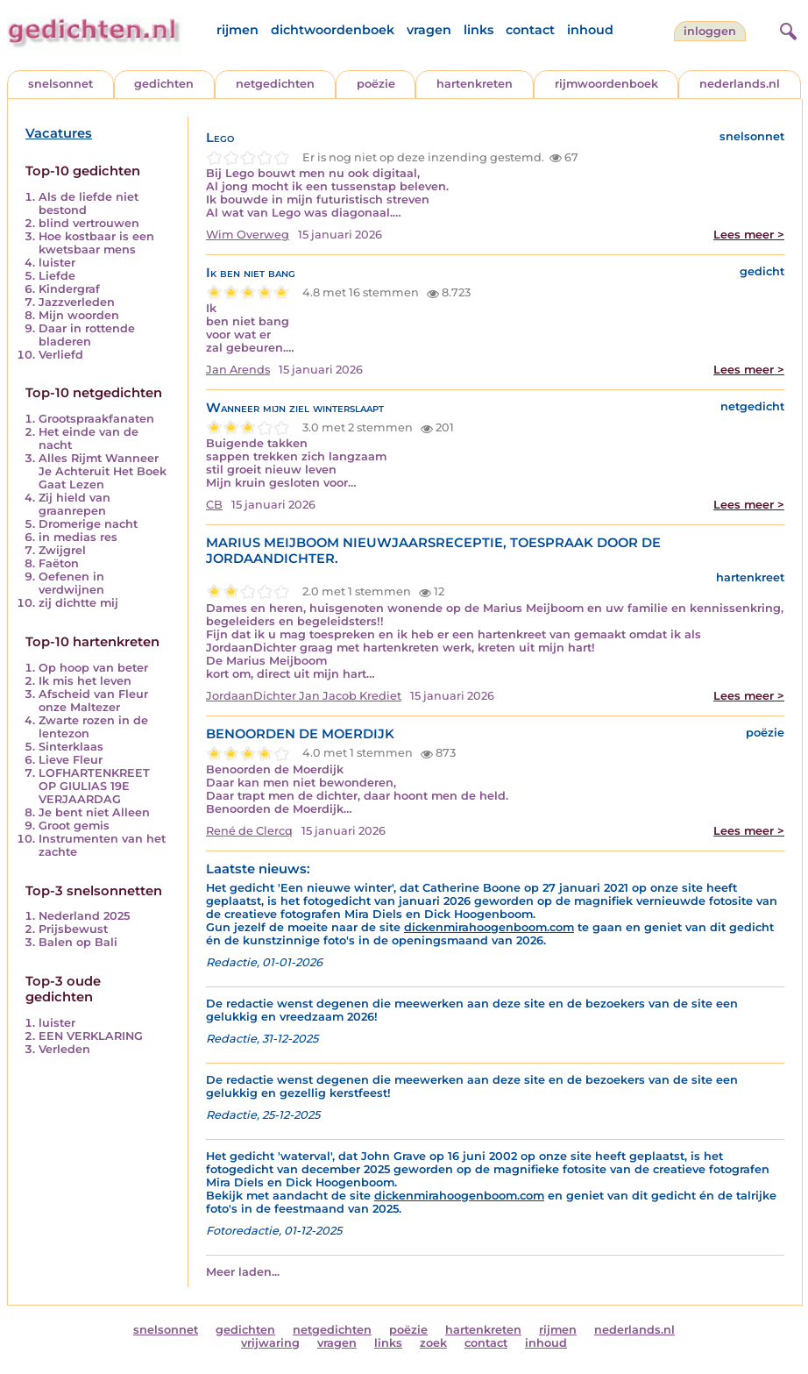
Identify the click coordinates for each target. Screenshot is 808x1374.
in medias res (78, 537)
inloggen (710, 31)
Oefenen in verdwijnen (71, 583)
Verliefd (61, 354)
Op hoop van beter (93, 667)
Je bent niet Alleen (94, 812)
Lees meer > (748, 234)
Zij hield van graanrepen (74, 504)
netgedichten (275, 83)
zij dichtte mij (78, 602)
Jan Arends (238, 369)
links (478, 30)
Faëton (59, 563)
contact (530, 30)
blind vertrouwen (89, 223)
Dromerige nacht (88, 523)
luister (57, 262)
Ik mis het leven (85, 680)
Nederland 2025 (84, 915)
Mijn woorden (79, 315)
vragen (429, 30)
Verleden (64, 1049)
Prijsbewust (73, 929)
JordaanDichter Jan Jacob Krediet (303, 695)
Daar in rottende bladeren (87, 335)
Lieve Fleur (71, 759)
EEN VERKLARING (91, 1036)
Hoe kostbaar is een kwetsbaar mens (96, 243)
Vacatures (58, 133)
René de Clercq (249, 830)
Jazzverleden (77, 302)
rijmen (237, 30)
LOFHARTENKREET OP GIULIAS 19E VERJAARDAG (94, 786)
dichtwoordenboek (332, 30)
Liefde (57, 275)
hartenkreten (474, 83)
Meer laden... (243, 1271)
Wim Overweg (247, 234)
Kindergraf (69, 288)
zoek (433, 1342)
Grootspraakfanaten (96, 418)
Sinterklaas (71, 746)
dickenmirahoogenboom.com (489, 927)
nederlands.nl (739, 83)
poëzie (376, 83)
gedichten (164, 83)
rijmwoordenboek (606, 83)
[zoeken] (786, 29)
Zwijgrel (62, 550)
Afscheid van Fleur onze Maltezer (93, 700)
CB (214, 504)
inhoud (590, 30)
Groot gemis (74, 825)
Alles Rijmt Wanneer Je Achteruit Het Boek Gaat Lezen (103, 471)
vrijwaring (270, 1342)
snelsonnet (60, 83)
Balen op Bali (78, 942)
